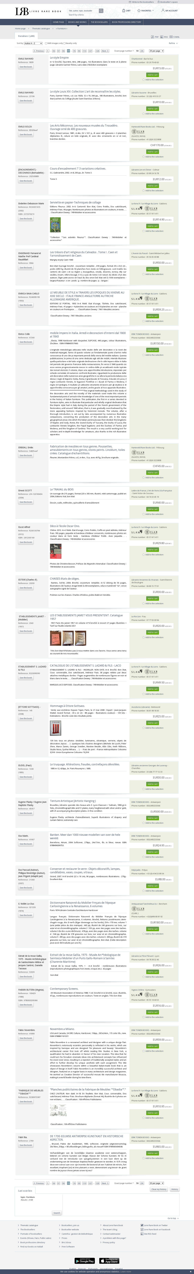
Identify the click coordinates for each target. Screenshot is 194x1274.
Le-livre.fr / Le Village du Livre (145, 203)
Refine (173, 43)
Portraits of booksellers (31, 1233)
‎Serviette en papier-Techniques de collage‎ (75, 202)
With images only (54, 43)
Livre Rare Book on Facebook (155, 1229)
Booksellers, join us (68, 1225)
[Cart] (125, 10)
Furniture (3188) (26, 35)
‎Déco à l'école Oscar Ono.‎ (65, 526)
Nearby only (70, 43)
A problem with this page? (112, 1238)
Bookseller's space (168, 2)
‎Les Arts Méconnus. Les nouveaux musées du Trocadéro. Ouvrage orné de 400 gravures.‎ (84, 127)
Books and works (77, 22)
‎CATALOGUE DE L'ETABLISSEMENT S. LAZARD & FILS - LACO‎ (85, 665)
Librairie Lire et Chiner (141, 169)
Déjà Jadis (136, 870)
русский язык (106, 1268)
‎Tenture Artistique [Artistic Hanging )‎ (73, 801)
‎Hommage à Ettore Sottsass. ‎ (68, 706)
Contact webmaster (109, 1233)
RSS (164, 37)
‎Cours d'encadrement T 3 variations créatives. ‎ (78, 168)
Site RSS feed (148, 1233)
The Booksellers (99, 22)
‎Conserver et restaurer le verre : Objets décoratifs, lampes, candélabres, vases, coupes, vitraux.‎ (85, 870)
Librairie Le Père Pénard (142, 956)
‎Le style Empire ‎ (59, 57)
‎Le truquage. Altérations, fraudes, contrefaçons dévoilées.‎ (85, 764)
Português (93, 1268)
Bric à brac (66, 1242)
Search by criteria (76, 14)
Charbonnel (137, 58)
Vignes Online (138, 989)
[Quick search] (84, 11)
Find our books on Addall (30, 1246)
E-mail (174, 37)
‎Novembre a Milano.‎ (62, 1029)
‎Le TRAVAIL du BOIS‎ (62, 489)
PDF (154, 37)
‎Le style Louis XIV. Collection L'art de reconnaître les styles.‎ (85, 91)
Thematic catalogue (41, 28)
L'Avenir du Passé (140, 253)
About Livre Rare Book (113, 1225)
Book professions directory (126, 22)
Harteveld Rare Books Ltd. (143, 126)
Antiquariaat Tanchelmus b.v (144, 903)
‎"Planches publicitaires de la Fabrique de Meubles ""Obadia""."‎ (88, 1089)
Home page (58, 22)
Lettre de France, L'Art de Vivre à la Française (152, 490)
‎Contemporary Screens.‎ (64, 988)
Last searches (25, 1190)
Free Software (68, 1246)
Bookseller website (68, 1229)
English (73, 1268)
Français (82, 1268)
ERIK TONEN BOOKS (140, 334)
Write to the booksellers (141, 2)
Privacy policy (107, 1242)
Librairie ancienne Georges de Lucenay (149, 765)
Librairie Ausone (139, 92)
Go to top (173, 1218)
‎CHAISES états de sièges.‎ (64, 578)
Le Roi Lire (136, 616)
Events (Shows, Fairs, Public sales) (34, 1238)
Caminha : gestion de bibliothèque (77, 1233)
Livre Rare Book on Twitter (154, 1225)
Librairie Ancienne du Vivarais (145, 579)
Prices (64, 1238)
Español (119, 1268)
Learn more (125, 1271)
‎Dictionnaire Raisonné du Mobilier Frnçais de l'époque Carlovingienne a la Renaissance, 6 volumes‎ (83, 904)
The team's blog (108, 1229)
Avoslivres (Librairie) (141, 707)
